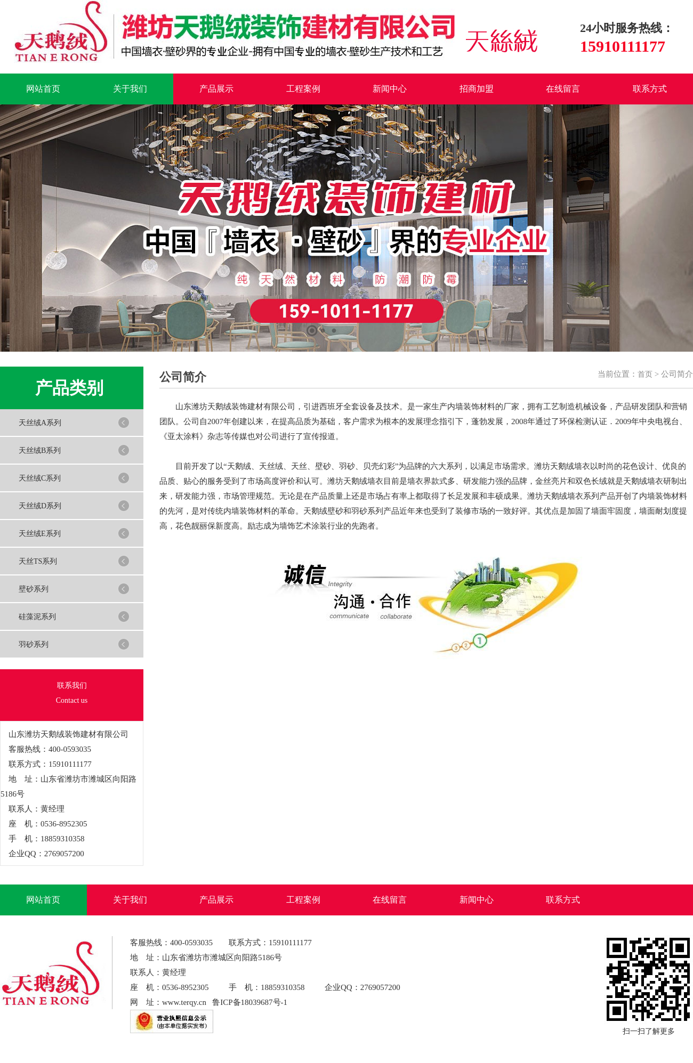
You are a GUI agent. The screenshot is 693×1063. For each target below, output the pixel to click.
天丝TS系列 (38, 561)
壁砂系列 (34, 589)
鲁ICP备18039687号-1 (249, 1002)
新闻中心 (390, 88)
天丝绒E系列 (40, 534)
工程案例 (303, 88)
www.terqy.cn (184, 1002)
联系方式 (650, 88)
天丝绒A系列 (40, 423)
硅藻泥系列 (37, 617)
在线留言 (563, 88)
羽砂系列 (34, 644)
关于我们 (130, 88)
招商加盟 (477, 88)
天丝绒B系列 (40, 451)
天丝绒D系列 (40, 506)
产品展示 (216, 88)
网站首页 (43, 88)
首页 (645, 374)
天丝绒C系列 (40, 478)
